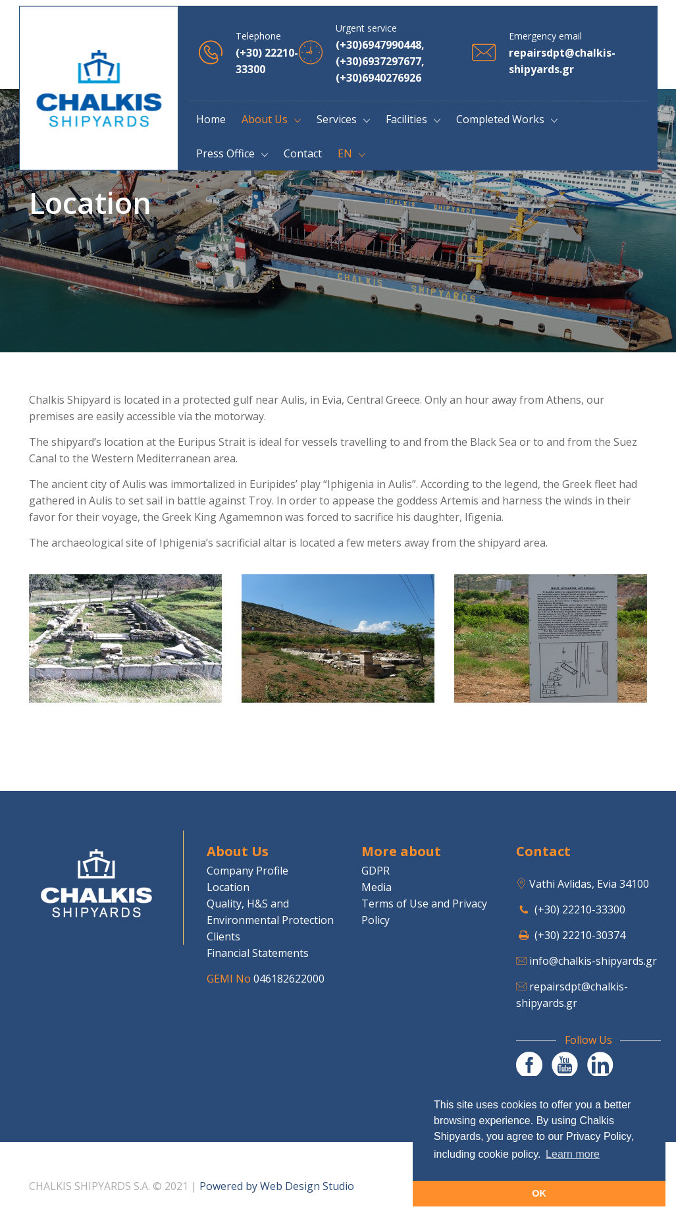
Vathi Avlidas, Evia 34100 (589, 884)
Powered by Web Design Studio (276, 1186)
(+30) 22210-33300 (579, 909)
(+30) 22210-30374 (579, 935)
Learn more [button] (573, 1154)
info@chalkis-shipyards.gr (593, 961)
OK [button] (539, 1193)
